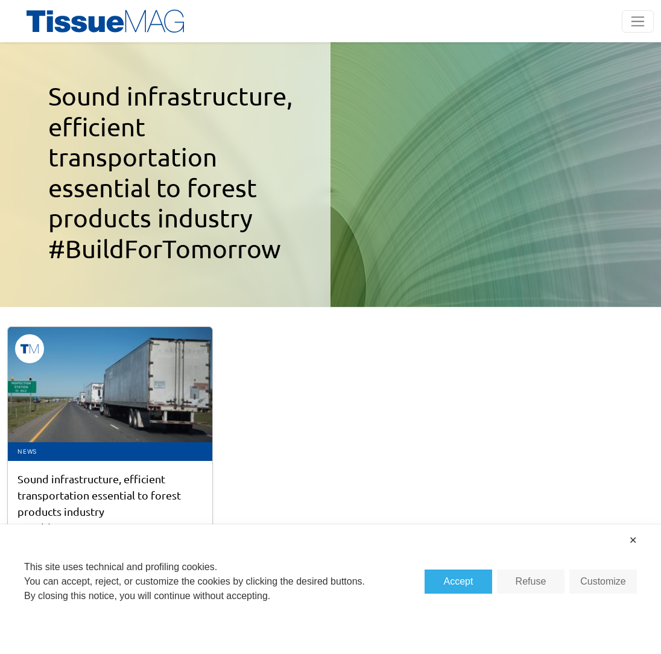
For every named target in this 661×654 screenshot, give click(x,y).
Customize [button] (603, 581)
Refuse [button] (531, 581)
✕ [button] (633, 540)
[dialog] (330, 589)
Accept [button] (458, 581)
